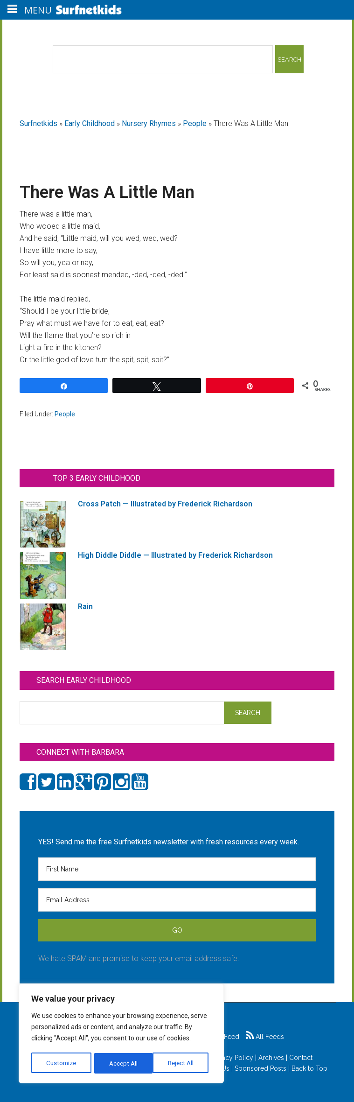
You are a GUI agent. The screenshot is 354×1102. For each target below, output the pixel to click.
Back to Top (309, 1068)
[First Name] (176, 869)
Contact (300, 1057)
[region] (121, 1034)
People (195, 123)
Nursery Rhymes (149, 123)
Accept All (182, 1063)
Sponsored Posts (260, 1068)
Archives (271, 1057)
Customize (61, 1063)
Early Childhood (89, 123)
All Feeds (265, 1036)
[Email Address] (176, 900)
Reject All (122, 1063)
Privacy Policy (232, 1057)
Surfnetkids (38, 123)
